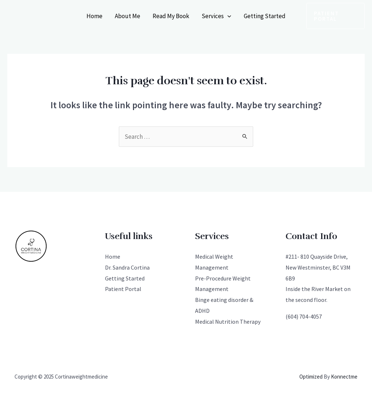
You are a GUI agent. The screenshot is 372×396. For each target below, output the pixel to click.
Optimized (311, 376)
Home (94, 16)
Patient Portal (123, 288)
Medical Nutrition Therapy (227, 321)
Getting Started (265, 16)
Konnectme (344, 376)
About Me (127, 16)
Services (216, 16)
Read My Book (171, 16)
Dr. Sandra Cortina (127, 267)
